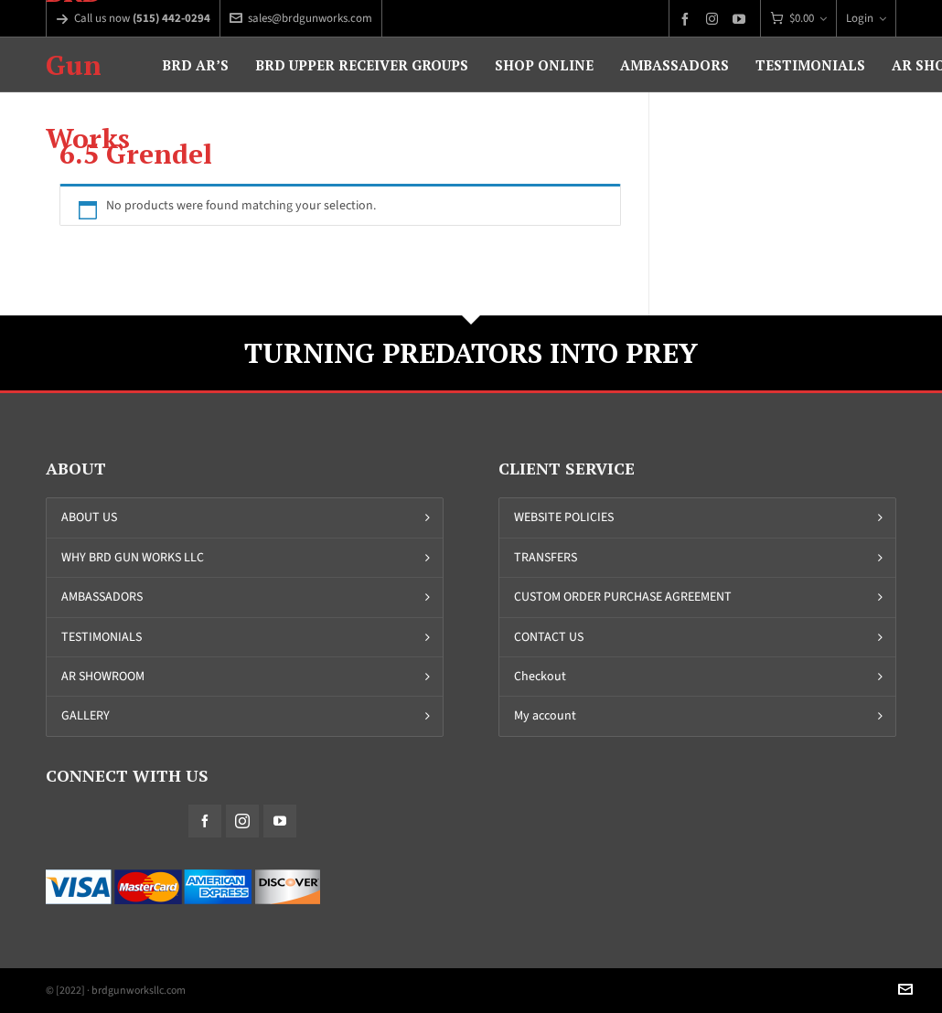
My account (545, 715)
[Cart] (798, 18)
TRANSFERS (545, 557)
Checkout (540, 676)
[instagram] (714, 18)
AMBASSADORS (102, 596)
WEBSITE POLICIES (564, 517)
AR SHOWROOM (103, 676)
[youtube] (742, 19)
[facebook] (688, 19)
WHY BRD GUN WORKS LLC (132, 557)
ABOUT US (89, 517)
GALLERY (85, 715)
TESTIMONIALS (101, 636)
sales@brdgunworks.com (301, 18)
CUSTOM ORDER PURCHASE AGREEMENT (623, 596)
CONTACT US (548, 636)
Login (866, 18)
